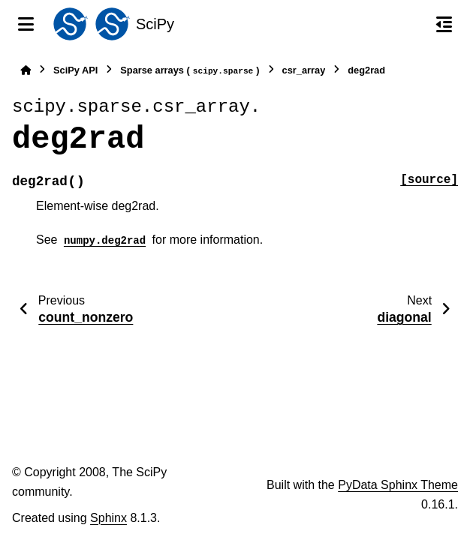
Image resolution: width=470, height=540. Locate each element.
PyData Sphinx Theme (398, 484)
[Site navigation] (26, 24)
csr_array (304, 70)
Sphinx (108, 518)
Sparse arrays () (189, 70)
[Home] (25, 70)
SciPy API (75, 70)
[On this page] (444, 24)
